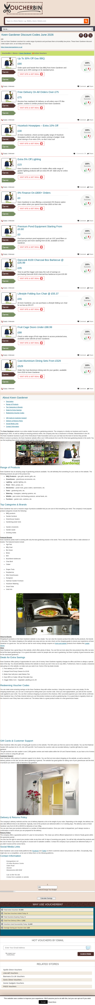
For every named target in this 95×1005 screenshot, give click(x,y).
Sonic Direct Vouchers (12, 980)
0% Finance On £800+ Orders (34, 192)
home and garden (61, 643)
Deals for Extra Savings (14, 410)
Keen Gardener (25, 53)
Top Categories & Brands (14, 407)
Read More (52, 1002)
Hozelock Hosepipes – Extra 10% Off (38, 125)
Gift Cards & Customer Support (16, 418)
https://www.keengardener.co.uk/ (11, 47)
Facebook (35, 851)
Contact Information (12, 426)
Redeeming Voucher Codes (15, 413)
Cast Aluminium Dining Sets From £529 (39, 360)
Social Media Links (12, 424)
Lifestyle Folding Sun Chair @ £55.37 (38, 293)
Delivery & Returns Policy (14, 421)
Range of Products (12, 404)
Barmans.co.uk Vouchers (14, 976)
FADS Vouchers (9, 986)
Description (9, 401)
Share (91, 86)
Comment (83, 86)
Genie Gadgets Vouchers (13, 983)
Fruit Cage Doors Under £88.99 (35, 327)
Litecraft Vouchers (10, 973)
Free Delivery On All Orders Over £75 (38, 92)
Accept (43, 1002)
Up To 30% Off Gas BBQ (31, 58)
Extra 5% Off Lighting (29, 159)
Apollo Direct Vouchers (12, 970)
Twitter (44, 851)
